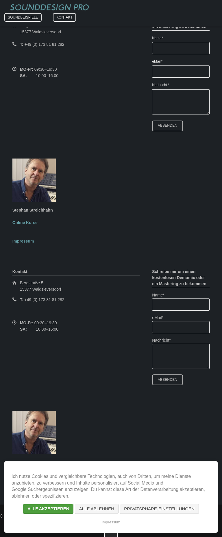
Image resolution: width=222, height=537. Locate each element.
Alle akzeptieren (48, 508)
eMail (159, 61)
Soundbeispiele (23, 17)
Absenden (167, 125)
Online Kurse (25, 222)
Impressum (23, 241)
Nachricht (160, 84)
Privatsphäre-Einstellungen (159, 508)
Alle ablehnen (96, 508)
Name (159, 37)
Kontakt (64, 17)
